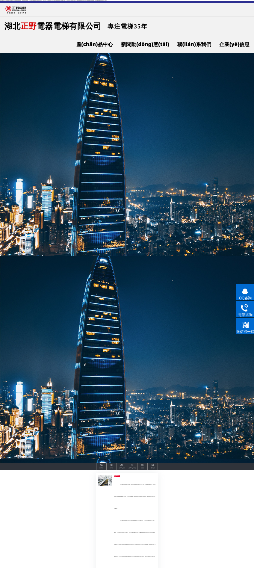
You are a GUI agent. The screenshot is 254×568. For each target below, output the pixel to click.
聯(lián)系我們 (194, 44)
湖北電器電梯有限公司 (53, 25)
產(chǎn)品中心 (94, 44)
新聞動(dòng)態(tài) (145, 44)
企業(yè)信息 (234, 44)
